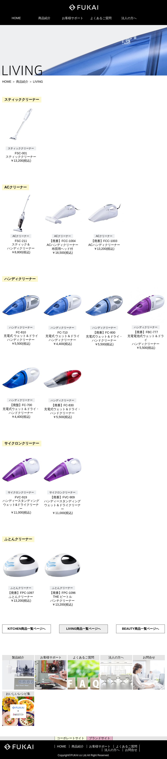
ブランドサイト (99, 738)
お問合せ (131, 750)
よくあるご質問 (101, 18)
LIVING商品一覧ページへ (83, 628)
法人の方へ (129, 18)
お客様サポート (72, 18)
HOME (16, 18)
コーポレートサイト (70, 738)
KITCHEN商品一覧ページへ (26, 628)
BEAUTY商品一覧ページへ (140, 628)
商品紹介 (44, 18)
